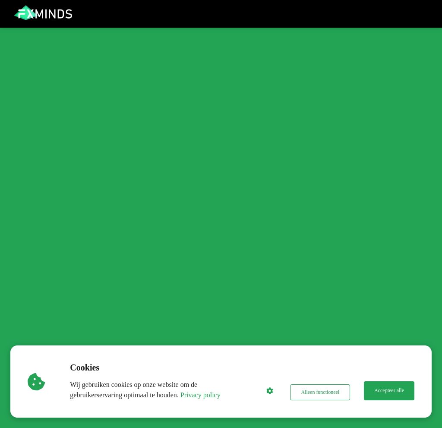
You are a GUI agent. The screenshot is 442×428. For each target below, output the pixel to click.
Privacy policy (203, 395)
